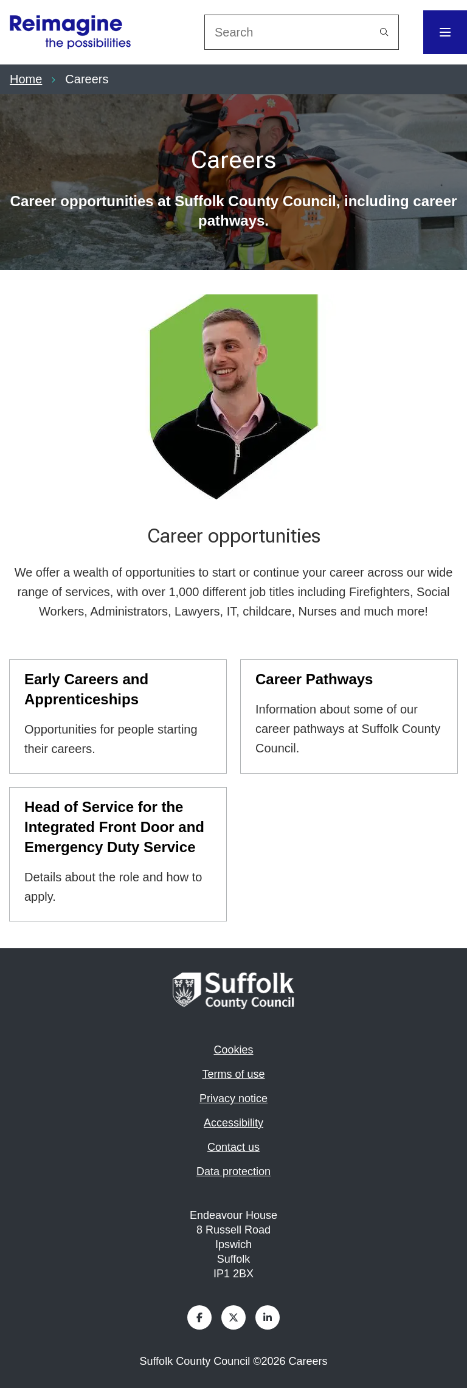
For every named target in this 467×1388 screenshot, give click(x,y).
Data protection (233, 1171)
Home (26, 79)
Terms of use (233, 1074)
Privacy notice (233, 1098)
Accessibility (233, 1123)
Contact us (233, 1147)
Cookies (233, 1050)
